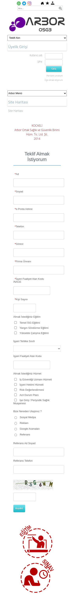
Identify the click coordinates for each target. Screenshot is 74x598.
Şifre (39, 61)
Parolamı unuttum (55, 75)
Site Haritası (15, 111)
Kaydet (19, 508)
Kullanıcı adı (36, 55)
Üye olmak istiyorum (54, 80)
